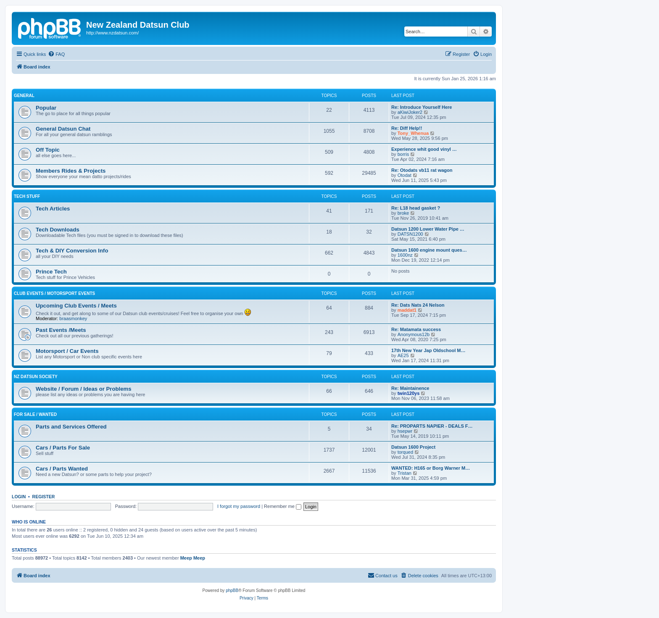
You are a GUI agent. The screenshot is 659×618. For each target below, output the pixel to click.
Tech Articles (53, 208)
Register (43, 496)
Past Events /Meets (61, 330)
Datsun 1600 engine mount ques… (429, 249)
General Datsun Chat (63, 129)
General (24, 95)
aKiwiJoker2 (410, 112)
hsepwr (405, 431)
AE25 (403, 355)
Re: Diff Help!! (406, 128)
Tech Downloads (57, 229)
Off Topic (48, 150)
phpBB (232, 590)
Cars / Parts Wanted (62, 468)
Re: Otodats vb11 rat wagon (421, 170)
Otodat (404, 175)
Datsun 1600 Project (413, 447)
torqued (405, 452)
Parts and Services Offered (71, 426)
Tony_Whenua (413, 133)
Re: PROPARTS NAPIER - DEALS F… (432, 426)
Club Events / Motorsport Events (54, 293)
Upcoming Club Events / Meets (76, 305)
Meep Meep (192, 557)
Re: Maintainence (410, 388)
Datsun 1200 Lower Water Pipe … (427, 228)
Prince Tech (51, 271)
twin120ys (409, 393)
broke (403, 213)
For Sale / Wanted (35, 414)
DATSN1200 (410, 234)
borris (403, 154)
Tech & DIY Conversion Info (72, 250)
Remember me (282, 506)
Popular (46, 108)
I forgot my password (238, 506)
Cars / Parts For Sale (63, 447)
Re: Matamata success (416, 329)
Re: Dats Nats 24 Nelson (418, 305)
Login (19, 496)
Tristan (404, 473)
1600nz (405, 255)
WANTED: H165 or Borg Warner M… (430, 468)
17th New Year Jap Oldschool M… (428, 350)
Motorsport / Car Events (67, 351)
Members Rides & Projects (70, 171)
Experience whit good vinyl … (424, 149)
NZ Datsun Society (36, 376)
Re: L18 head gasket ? (415, 207)
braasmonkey (73, 318)
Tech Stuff (27, 196)
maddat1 (407, 310)
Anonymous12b (414, 334)
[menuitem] (56, 54)
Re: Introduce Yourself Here (421, 107)
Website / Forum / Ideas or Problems (84, 389)
